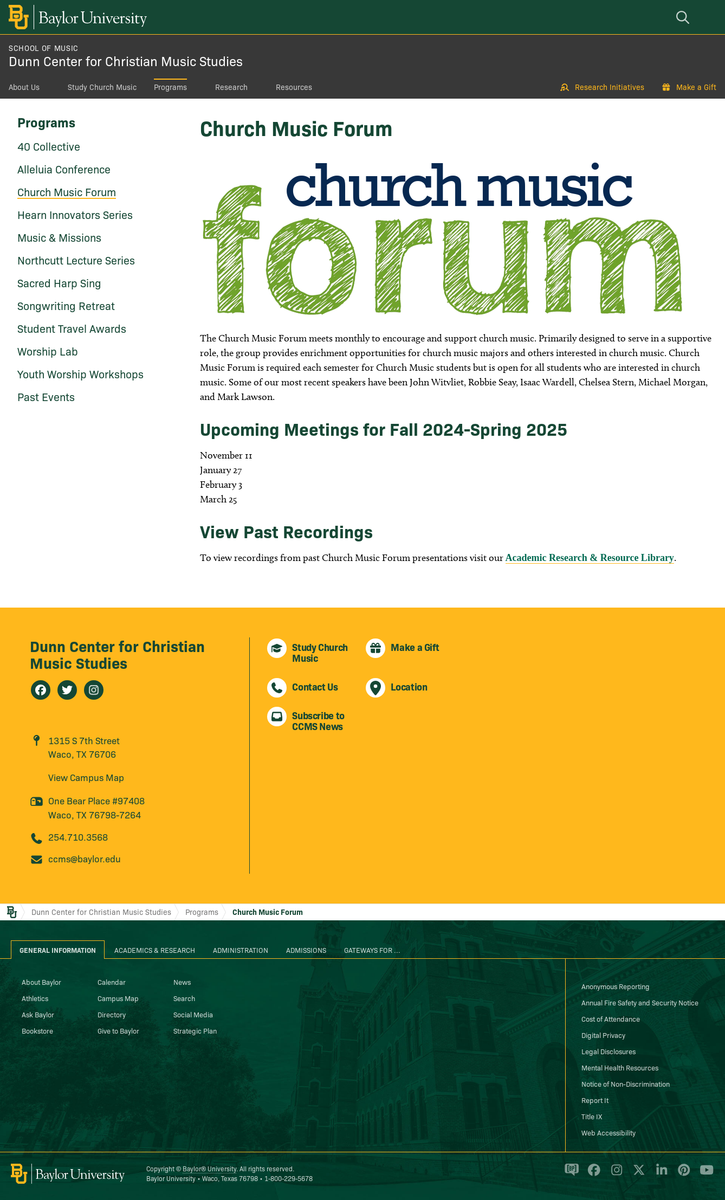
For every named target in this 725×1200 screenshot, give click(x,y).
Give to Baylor (118, 1030)
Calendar (112, 981)
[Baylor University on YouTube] (704, 1174)
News (182, 981)
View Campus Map (86, 777)
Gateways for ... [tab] (372, 949)
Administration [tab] (240, 949)
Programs (170, 86)
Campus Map (118, 998)
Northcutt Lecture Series (76, 259)
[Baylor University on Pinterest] (682, 1174)
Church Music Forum (66, 191)
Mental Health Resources (619, 1067)
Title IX (591, 1116)
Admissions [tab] (306, 949)
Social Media (193, 1014)
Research (231, 86)
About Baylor (41, 981)
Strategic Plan (195, 1030)
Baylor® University (209, 1168)
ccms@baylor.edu (84, 858)
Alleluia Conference (64, 168)
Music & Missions (59, 236)
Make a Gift (696, 86)
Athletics (35, 998)
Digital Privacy (603, 1035)
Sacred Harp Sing (59, 282)
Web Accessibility (608, 1132)
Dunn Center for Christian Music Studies (126, 60)
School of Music (44, 47)
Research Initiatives (609, 86)
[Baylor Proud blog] (570, 1174)
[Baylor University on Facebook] (592, 1174)
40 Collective (48, 145)
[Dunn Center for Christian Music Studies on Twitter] (67, 690)
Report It (595, 1100)
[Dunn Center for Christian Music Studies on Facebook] (40, 690)
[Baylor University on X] (637, 1174)
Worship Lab (47, 350)
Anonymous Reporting (615, 986)
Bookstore (37, 1030)
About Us (24, 86)
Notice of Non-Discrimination (625, 1083)
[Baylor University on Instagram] (615, 1174)
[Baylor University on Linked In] (660, 1174)
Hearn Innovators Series (75, 214)
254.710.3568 (78, 836)
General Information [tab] (58, 949)
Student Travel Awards (71, 328)
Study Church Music (102, 86)
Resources (294, 86)
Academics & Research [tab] (154, 949)
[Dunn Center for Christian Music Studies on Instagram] (94, 690)
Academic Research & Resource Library (590, 557)
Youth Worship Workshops (80, 373)
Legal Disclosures (608, 1051)
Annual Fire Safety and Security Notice (639, 1002)
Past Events (46, 396)
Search (184, 998)
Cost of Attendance (610, 1018)
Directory (112, 1014)
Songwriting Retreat (66, 305)
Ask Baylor (38, 1014)
